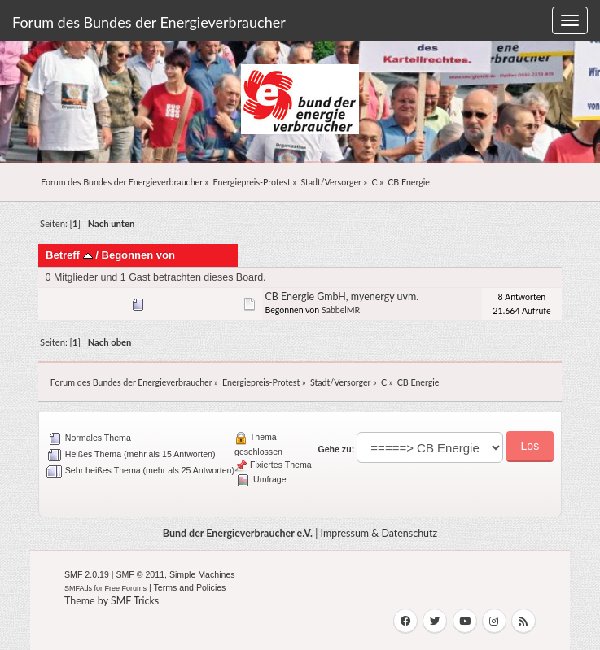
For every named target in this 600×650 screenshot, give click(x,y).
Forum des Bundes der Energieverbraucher (149, 22)
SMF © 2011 (140, 574)
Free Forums (126, 588)
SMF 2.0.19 (86, 574)
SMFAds (78, 588)
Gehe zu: (336, 449)
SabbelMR (341, 310)
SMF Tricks (135, 601)
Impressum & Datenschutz (379, 533)
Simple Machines (202, 574)
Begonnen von (138, 255)
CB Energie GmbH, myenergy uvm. (341, 296)
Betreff (69, 255)
